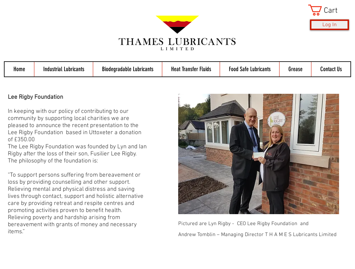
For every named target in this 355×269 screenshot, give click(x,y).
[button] (328, 10)
